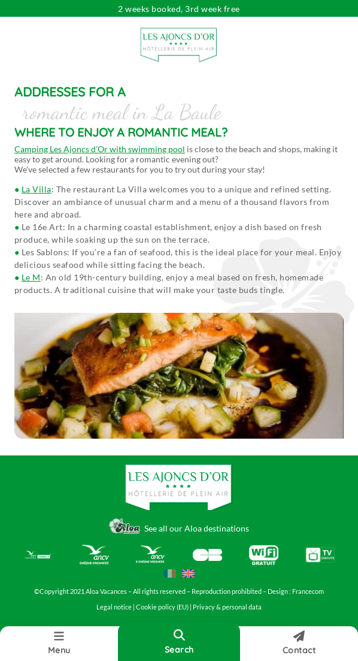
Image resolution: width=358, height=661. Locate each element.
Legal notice (114, 607)
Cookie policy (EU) (163, 607)
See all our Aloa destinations (196, 528)
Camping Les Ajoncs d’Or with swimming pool (99, 149)
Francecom (308, 591)
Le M (31, 277)
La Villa (36, 189)
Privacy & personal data (227, 607)
